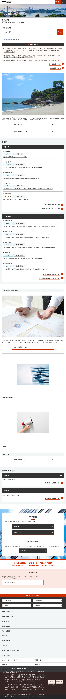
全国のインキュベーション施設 (10, 650)
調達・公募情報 (6, 631)
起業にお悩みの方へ (7, 616)
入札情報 (6, 475)
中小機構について (7, 626)
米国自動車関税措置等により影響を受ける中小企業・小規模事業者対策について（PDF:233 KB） (31, 60)
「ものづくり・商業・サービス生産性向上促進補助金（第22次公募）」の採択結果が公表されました (30, 226)
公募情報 (6, 491)
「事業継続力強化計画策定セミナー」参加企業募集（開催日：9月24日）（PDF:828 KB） (28, 189)
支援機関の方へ (6, 621)
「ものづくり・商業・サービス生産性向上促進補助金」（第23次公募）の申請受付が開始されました (30, 248)
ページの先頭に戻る (34, 595)
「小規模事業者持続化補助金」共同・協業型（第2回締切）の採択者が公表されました (26, 237)
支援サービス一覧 (58, 2)
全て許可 (59, 682)
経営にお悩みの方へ (7, 611)
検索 (60, 32)
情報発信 (37, 665)
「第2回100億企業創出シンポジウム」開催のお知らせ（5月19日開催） (22, 167)
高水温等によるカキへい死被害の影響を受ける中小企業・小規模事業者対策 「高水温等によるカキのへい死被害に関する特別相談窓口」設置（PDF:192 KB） (33, 56)
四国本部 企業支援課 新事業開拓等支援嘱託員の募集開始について (21, 178)
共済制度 (4, 645)
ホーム (3, 39)
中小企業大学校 (6, 640)
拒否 (51, 682)
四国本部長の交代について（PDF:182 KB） (15, 199)
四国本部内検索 (7, 28)
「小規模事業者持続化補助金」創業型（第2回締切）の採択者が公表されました (25, 269)
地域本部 (9, 39)
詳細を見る (51, 684)
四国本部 (6, 147)
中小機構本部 (7, 216)
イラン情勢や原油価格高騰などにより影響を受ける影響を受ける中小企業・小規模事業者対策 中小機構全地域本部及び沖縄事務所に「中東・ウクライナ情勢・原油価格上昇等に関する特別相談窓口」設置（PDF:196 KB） (33, 50)
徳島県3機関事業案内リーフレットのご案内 (15, 157)
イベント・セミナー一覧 (9, 660)
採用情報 (4, 665)
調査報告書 (38, 660)
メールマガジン (6, 655)
